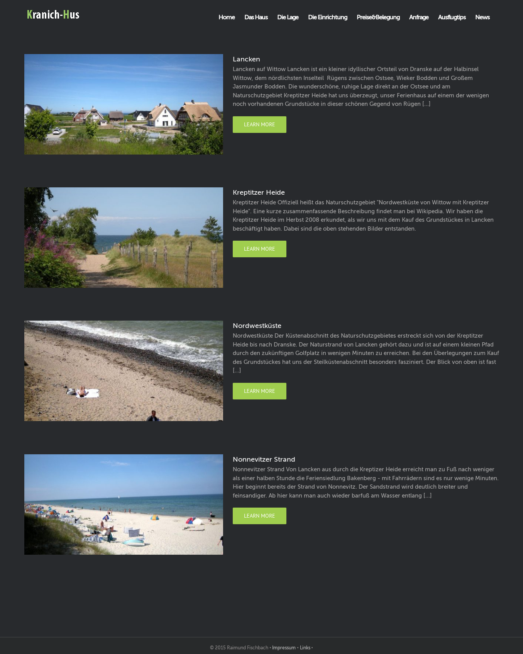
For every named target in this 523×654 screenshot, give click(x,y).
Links (305, 648)
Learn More (259, 124)
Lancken (246, 59)
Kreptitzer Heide (259, 192)
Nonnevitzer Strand (264, 459)
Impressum (284, 648)
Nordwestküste (257, 326)
